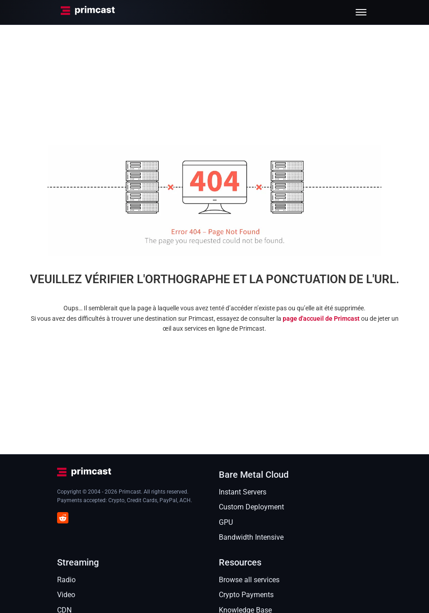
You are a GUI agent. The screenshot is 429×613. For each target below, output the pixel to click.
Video (66, 594)
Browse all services (249, 579)
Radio (66, 579)
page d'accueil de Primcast (321, 318)
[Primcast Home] (88, 12)
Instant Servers (242, 492)
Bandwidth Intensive (251, 537)
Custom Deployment (251, 507)
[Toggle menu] (361, 12)
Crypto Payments (246, 594)
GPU (226, 522)
